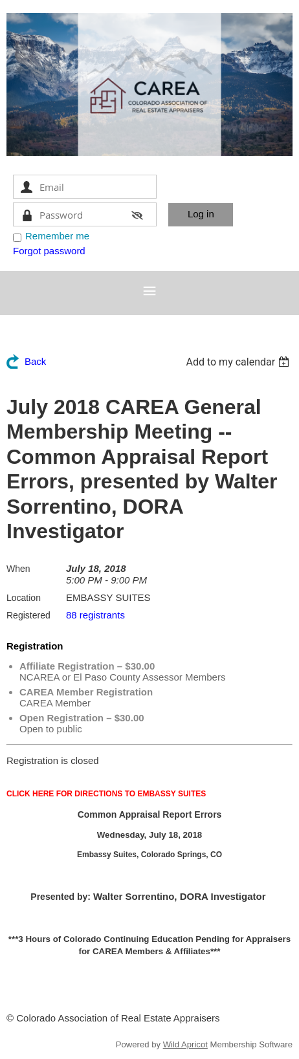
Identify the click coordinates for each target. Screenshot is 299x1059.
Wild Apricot (185, 1044)
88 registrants (95, 614)
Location (23, 598)
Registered (28, 615)
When (18, 568)
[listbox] (239, 362)
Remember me (57, 235)
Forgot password (49, 250)
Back (35, 361)
